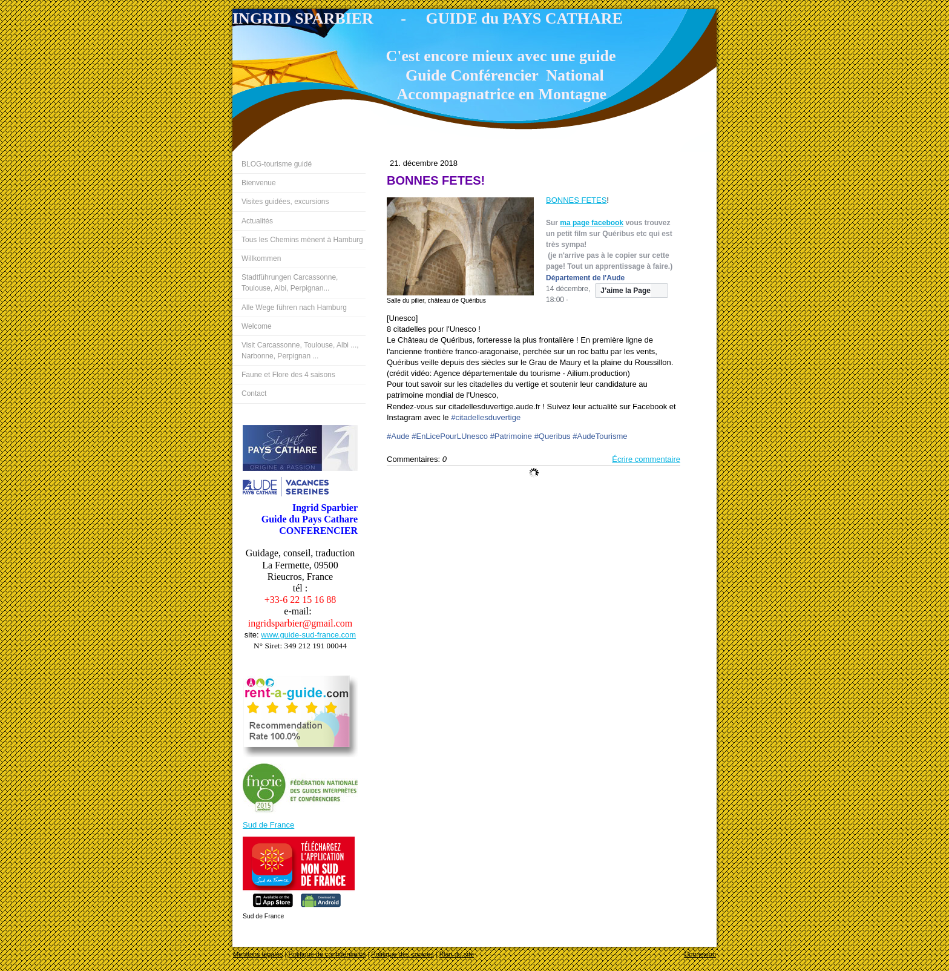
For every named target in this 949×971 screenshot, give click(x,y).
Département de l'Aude (585, 278)
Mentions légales (258, 954)
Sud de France (268, 824)
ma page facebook (591, 223)
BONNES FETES (576, 200)
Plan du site (456, 954)
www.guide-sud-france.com (308, 634)
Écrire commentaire (646, 459)
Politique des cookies (402, 954)
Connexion (700, 954)
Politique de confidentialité (327, 954)
